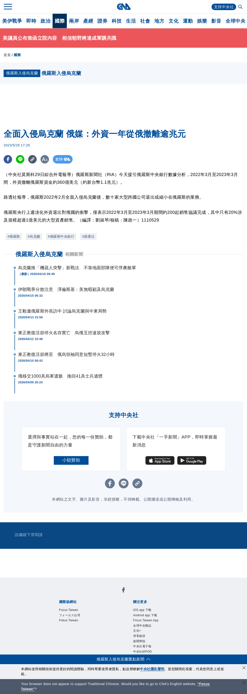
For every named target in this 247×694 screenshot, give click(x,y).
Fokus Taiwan (68, 620)
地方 (159, 21)
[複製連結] (32, 159)
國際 (60, 21)
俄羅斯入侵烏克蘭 (39, 254)
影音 (216, 21)
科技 (117, 21)
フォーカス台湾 (69, 615)
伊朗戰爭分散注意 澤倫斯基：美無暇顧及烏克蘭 (66, 289)
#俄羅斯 (13, 236)
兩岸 (74, 21)
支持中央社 (224, 7)
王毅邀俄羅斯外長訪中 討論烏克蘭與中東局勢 (62, 311)
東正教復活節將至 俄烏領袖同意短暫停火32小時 (66, 354)
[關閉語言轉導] (244, 683)
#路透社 (88, 236)
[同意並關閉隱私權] (244, 668)
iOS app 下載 (142, 610)
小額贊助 (71, 460)
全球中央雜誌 (142, 625)
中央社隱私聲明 (152, 669)
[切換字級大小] (45, 159)
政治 (45, 21)
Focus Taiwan (68, 610)
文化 (173, 21)
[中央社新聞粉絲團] (123, 591)
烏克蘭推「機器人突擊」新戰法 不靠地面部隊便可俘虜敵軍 (77, 267)
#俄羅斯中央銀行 (61, 236)
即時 (31, 21)
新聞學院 (139, 641)
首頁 (7, 55)
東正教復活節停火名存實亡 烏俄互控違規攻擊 (64, 332)
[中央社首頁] (123, 6)
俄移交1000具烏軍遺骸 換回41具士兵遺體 (60, 376)
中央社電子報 (142, 646)
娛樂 (202, 21)
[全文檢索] (240, 7)
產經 (88, 21)
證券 (102, 21)
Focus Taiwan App (145, 620)
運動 (188, 21)
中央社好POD (142, 651)
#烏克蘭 (34, 236)
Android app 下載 (145, 615)
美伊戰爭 (12, 21)
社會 (145, 21)
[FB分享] (8, 159)
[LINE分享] (20, 159)
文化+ (137, 630)
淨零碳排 (139, 636)
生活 (131, 21)
